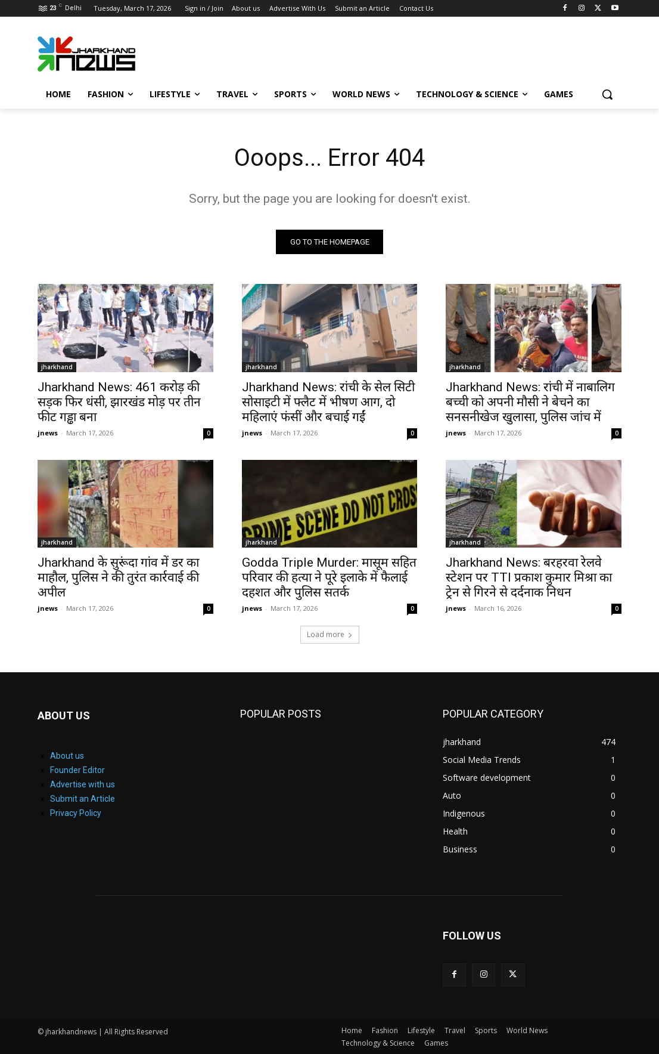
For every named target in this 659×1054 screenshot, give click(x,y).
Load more (330, 634)
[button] (607, 94)
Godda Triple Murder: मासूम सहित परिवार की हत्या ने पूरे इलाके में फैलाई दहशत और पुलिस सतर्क (329, 577)
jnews (48, 432)
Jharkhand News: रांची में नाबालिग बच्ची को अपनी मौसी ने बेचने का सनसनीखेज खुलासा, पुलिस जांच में (530, 402)
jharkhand (57, 367)
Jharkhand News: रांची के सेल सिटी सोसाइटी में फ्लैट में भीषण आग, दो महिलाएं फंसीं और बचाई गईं (328, 402)
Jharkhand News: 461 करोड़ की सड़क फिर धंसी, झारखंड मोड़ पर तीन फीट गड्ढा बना (119, 402)
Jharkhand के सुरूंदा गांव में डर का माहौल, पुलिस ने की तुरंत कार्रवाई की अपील (118, 577)
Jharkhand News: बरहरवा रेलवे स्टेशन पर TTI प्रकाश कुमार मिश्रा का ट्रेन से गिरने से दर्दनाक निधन (529, 577)
